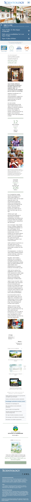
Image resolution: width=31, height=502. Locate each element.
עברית (8, 480)
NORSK (11, 481)
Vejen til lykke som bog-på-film (12, 409)
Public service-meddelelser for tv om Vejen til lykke (13, 35)
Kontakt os (16, 487)
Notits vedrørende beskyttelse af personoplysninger (15, 499)
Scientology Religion (23, 491)
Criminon (26, 48)
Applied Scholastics (19, 48)
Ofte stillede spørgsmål (20, 486)
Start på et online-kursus (13, 492)
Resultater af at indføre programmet (13, 419)
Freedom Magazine (22, 493)
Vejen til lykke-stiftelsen (9, 39)
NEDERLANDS (24, 480)
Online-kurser (4, 487)
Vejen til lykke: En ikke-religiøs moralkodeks (11, 30)
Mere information (11, 487)
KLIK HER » (15, 435)
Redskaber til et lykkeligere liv (12, 403)
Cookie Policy (20, 499)
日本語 (11, 480)
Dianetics (10, 491)
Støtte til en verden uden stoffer (11, 494)
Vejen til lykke (11, 48)
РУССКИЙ (15, 480)
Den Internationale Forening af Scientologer (10, 493)
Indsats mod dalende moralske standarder (15, 399)
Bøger (26, 486)
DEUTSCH (4, 481)
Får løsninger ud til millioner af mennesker (15, 417)
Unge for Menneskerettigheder (7, 495)
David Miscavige (5, 492)
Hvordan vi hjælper (4, 51)
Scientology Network (16, 491)
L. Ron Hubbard (5, 485)
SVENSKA (15, 481)
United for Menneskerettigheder (22, 494)
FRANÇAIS (4, 480)
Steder (20, 487)
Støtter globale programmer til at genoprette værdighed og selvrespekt (15, 396)
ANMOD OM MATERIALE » (15, 462)
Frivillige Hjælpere (12, 486)
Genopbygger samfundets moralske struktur (15, 401)
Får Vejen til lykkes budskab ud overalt (14, 415)
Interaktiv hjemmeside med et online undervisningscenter (14, 412)
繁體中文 (19, 480)
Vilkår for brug (25, 499)
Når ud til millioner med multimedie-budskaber (13, 406)
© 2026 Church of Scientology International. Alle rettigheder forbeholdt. (14, 498)
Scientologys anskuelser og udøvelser (15, 485)
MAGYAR (8, 481)
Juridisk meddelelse (5, 500)
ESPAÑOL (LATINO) (21, 481)
